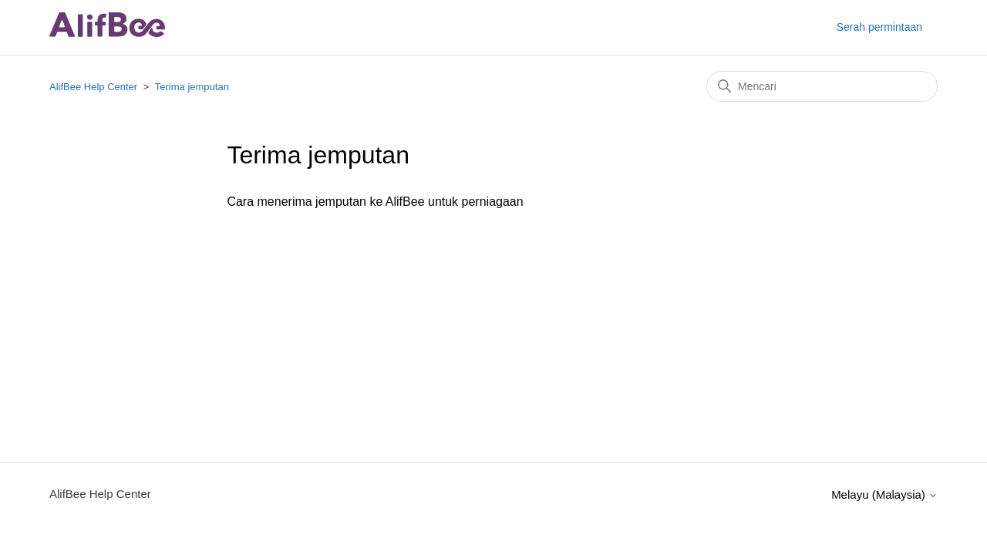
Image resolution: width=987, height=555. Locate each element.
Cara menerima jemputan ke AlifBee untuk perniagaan (375, 201)
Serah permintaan (879, 27)
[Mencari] (822, 86)
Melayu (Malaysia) (884, 494)
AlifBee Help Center (93, 86)
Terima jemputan (192, 86)
